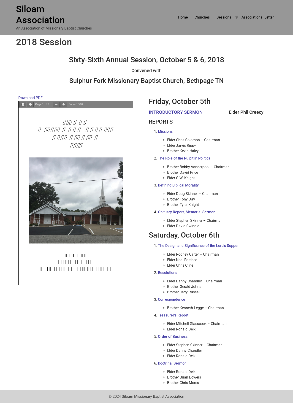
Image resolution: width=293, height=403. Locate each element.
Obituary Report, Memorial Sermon (186, 212)
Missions (165, 131)
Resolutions (167, 272)
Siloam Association (40, 14)
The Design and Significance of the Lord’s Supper (198, 245)
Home (183, 17)
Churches (202, 17)
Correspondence (171, 299)
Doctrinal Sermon (172, 363)
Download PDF (30, 98)
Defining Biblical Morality (178, 185)
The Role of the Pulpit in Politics (184, 158)
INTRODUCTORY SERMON (176, 112)
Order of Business (172, 336)
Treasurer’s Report (173, 315)
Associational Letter (257, 17)
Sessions (224, 17)
